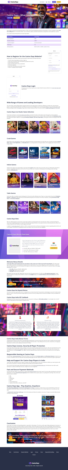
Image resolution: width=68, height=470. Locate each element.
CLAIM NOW (12, 284)
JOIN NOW (11, 440)
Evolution (20, 108)
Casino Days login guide (56, 88)
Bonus (49, 1)
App (46, 1)
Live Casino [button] (42, 1)
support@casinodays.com (40, 365)
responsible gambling (17, 356)
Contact (34, 454)
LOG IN (54, 1)
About (57, 452)
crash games (16, 141)
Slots (10, 452)
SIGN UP (58, 1)
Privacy (36, 452)
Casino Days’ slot (15, 226)
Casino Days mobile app (13, 387)
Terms (41, 452)
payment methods (33, 371)
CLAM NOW (54, 248)
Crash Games (16, 452)
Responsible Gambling (49, 452)
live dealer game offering (24, 114)
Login (32, 452)
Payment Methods (24, 452)
